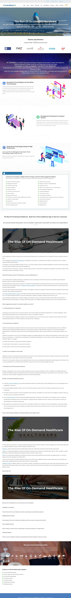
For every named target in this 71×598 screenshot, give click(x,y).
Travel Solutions (46, 5)
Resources (52, 5)
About (28, 5)
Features (47, 1)
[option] (8, 48)
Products (31, 5)
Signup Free (61, 1)
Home (24, 5)
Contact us (61, 5)
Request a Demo (54, 1)
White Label (37, 5)
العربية (66, 1)
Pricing (57, 5)
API (41, 5)
